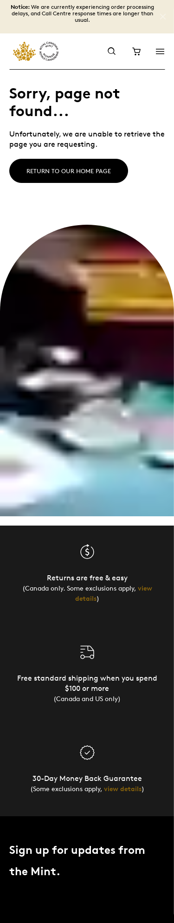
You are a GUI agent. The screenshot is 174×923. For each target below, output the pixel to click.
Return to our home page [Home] (68, 171)
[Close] (163, 16)
